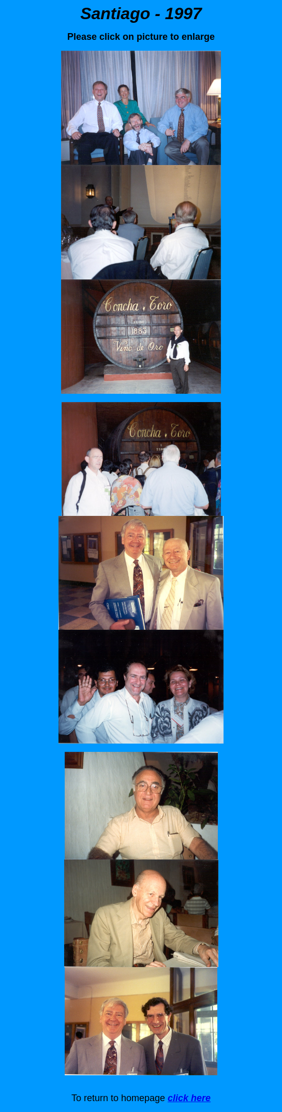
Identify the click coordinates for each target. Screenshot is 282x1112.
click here (189, 1098)
